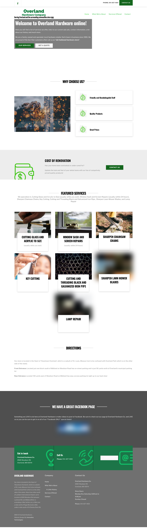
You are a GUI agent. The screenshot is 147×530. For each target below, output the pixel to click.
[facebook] (18, 3)
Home (87, 15)
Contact (128, 15)
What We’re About (99, 15)
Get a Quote (44, 45)
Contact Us (126, 2)
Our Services (25, 45)
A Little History (51, 492)
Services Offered (115, 15)
